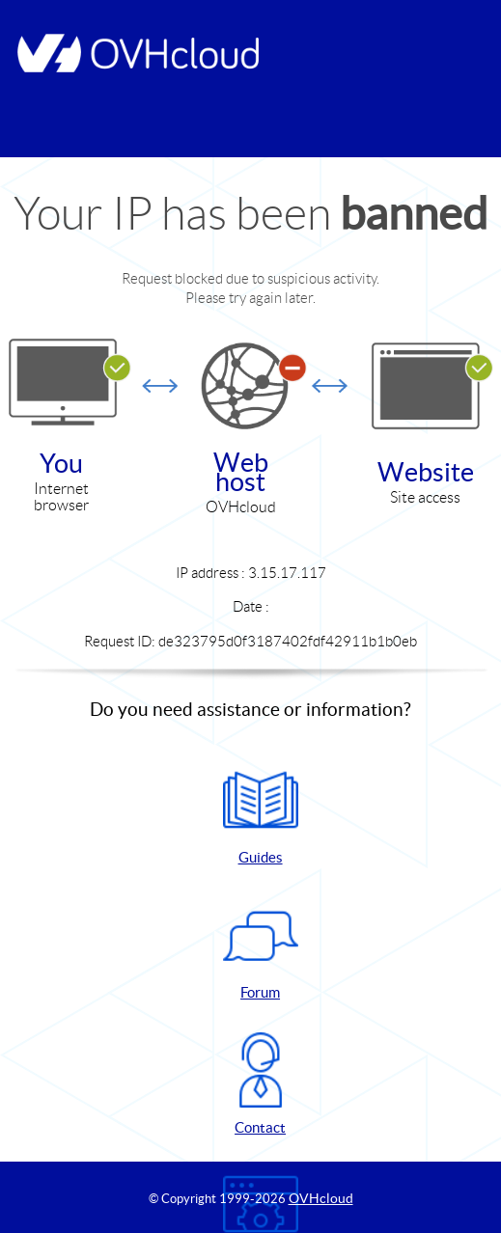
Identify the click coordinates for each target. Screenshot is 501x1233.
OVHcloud (321, 1198)
